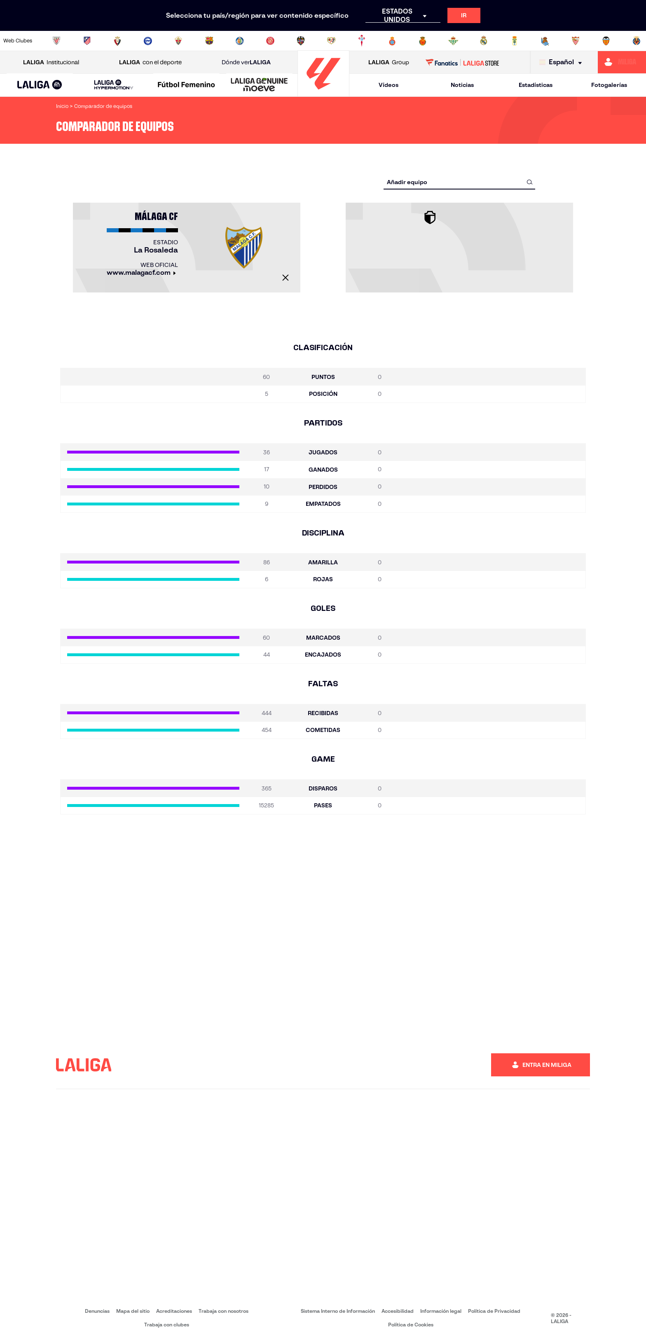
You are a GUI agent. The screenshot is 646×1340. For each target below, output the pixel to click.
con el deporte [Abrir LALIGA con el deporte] (150, 62)
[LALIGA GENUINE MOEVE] (259, 85)
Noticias (462, 85)
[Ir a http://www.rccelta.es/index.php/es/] (362, 41)
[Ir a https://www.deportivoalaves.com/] (148, 41)
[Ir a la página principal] (323, 92)
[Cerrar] (285, 277)
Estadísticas (535, 85)
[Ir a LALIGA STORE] (462, 62)
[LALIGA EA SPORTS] (39, 85)
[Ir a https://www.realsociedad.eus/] (545, 41)
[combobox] (459, 182)
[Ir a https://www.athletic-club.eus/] (56, 41)
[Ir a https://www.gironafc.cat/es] (270, 41)
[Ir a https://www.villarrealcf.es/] (636, 41)
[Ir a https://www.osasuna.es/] (117, 41)
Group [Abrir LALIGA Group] (388, 62)
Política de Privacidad (494, 1311)
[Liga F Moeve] (186, 85)
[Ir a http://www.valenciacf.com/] (606, 41)
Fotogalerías (609, 85)
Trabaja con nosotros (223, 1311)
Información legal (440, 1311)
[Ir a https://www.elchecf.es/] (178, 41)
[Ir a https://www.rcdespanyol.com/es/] (392, 41)
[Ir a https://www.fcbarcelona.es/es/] (209, 41)
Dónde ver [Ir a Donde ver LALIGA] (246, 62)
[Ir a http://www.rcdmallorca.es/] (423, 41)
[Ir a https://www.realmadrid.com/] (483, 41)
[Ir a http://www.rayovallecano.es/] (331, 41)
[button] (39, 85)
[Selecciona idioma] (562, 62)
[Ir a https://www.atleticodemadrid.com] (87, 41)
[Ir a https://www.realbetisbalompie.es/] (453, 41)
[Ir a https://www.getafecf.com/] (240, 41)
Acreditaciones (174, 1311)
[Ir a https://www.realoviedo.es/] (514, 41)
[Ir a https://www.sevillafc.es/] (575, 41)
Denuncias (97, 1311)
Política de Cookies (410, 1324)
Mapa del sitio (133, 1311)
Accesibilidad (398, 1311)
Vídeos (388, 85)
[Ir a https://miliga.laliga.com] (622, 62)
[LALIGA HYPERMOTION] (114, 85)
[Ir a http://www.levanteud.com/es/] (301, 41)
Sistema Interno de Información (338, 1311)
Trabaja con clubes (166, 1324)
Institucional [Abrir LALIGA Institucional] (51, 62)
